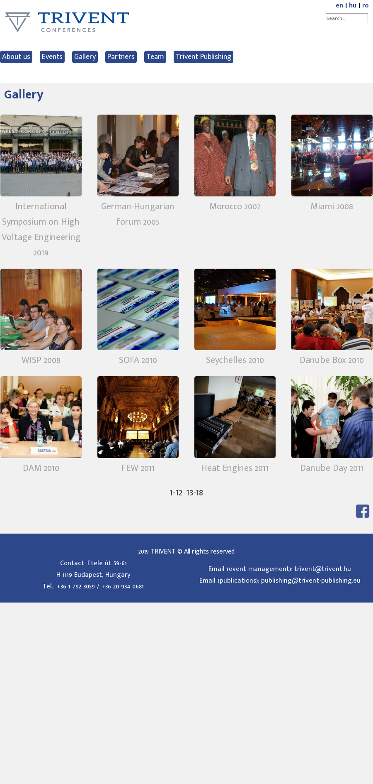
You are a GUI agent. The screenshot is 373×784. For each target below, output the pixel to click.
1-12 (176, 492)
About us (16, 57)
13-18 (194, 492)
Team (155, 57)
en (339, 5)
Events (52, 57)
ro (365, 5)
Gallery (85, 57)
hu (352, 5)
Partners (121, 57)
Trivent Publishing (203, 57)
